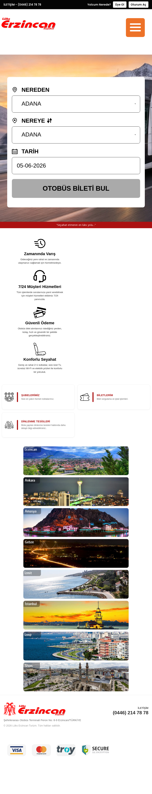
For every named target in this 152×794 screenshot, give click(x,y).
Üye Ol (119, 4)
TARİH (25, 152)
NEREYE (32, 121)
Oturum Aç (138, 4)
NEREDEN (30, 90)
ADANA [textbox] (31, 104)
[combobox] (76, 104)
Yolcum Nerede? (99, 4)
